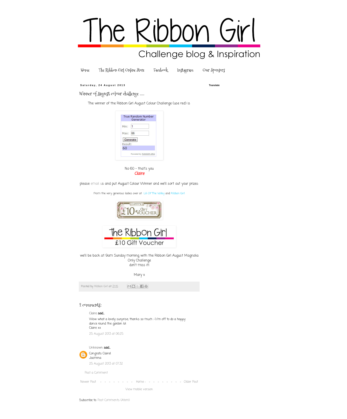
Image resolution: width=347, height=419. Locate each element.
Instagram (185, 70)
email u (96, 183)
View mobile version (139, 389)
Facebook (161, 70)
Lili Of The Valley (154, 193)
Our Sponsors (214, 70)
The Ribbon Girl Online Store (121, 70)
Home (85, 70)
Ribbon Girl (178, 193)
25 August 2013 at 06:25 (106, 334)
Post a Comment (96, 373)
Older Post (191, 382)
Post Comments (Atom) (114, 400)
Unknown (96, 348)
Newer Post (88, 382)
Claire (93, 313)
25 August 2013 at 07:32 (106, 363)
